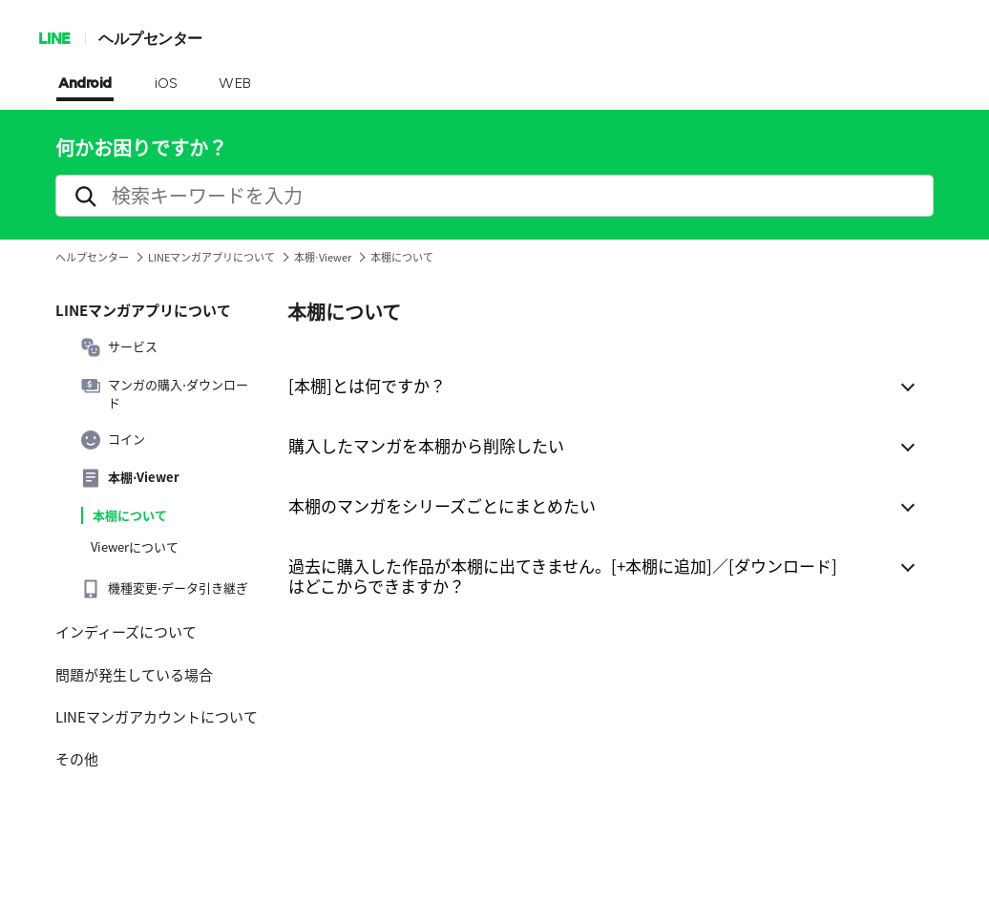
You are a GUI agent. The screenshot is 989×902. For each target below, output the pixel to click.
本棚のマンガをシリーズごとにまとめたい (442, 505)
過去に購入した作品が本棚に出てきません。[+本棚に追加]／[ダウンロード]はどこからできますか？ (562, 576)
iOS (166, 84)
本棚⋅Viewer (322, 257)
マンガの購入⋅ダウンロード (164, 393)
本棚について (130, 515)
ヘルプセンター (150, 38)
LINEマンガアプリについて (211, 257)
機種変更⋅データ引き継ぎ (164, 588)
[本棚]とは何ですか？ (367, 385)
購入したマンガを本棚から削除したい (426, 445)
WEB (235, 84)
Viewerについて (135, 547)
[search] (494, 196)
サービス (119, 347)
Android (85, 84)
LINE (54, 38)
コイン (113, 440)
